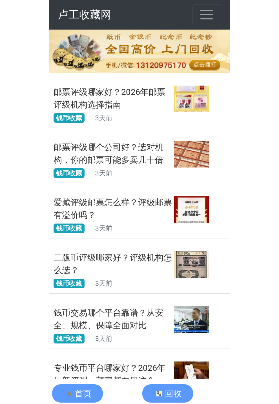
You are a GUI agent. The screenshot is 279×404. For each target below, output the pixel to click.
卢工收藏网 (84, 14)
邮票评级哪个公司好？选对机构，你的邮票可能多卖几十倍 (108, 153)
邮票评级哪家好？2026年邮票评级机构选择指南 (109, 98)
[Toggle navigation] (206, 15)
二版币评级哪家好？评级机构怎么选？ (113, 264)
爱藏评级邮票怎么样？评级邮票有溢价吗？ (113, 208)
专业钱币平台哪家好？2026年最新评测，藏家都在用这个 (109, 374)
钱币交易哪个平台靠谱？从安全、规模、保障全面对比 (108, 319)
